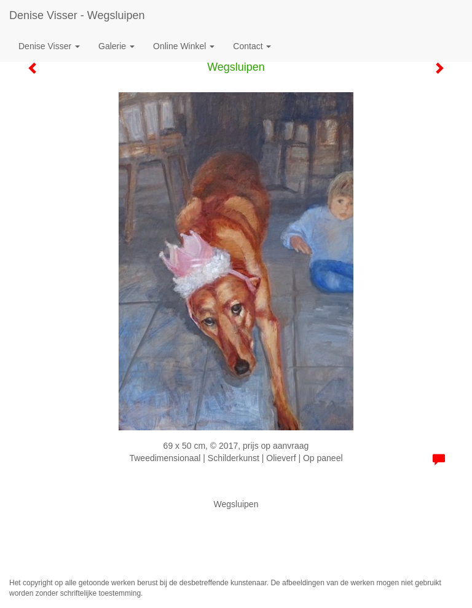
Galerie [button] (116, 46)
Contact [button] (252, 46)
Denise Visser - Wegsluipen (76, 15)
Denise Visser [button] (49, 46)
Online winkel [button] (183, 46)
